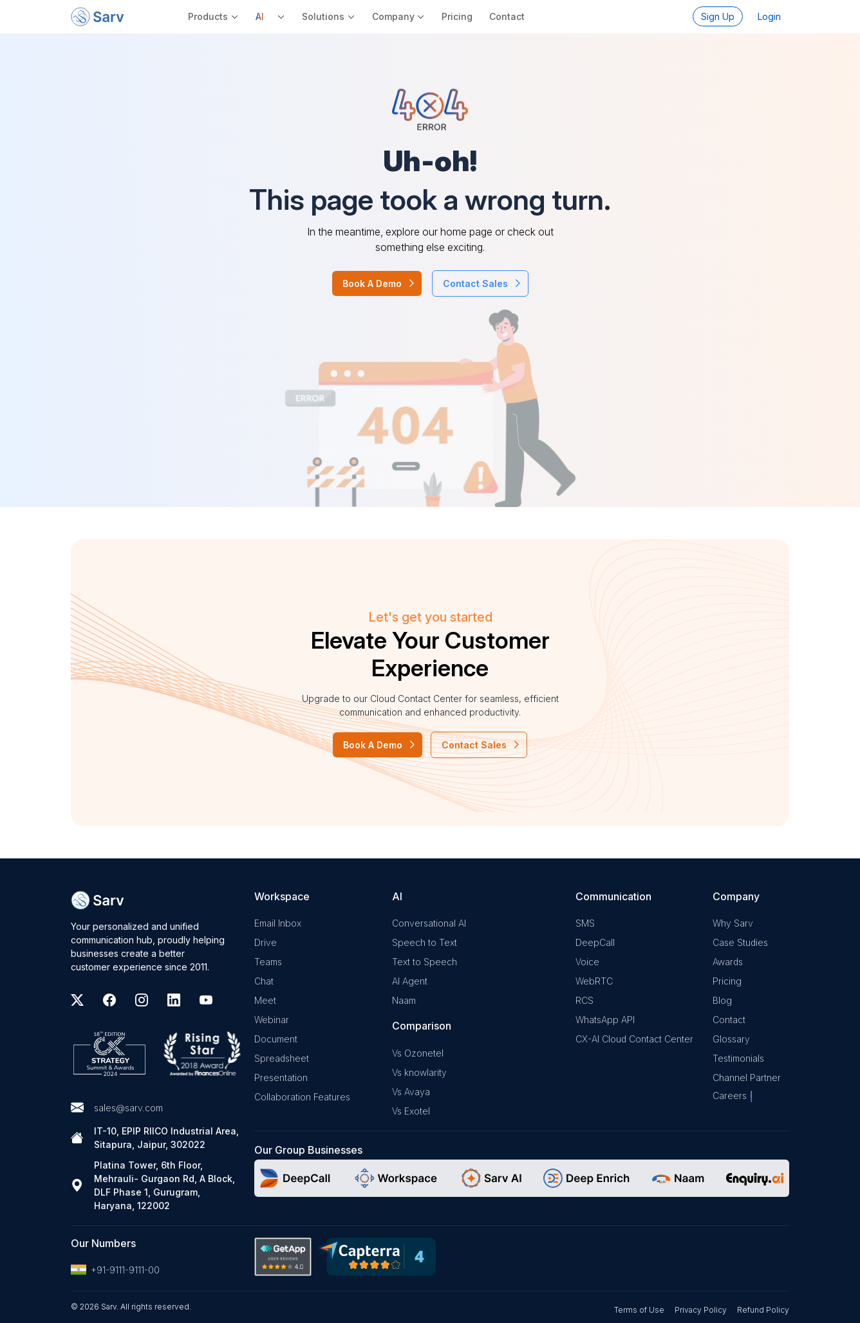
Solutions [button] (323, 16)
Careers (730, 1095)
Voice (587, 961)
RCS (584, 1000)
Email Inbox (277, 923)
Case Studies (740, 942)
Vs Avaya (411, 1091)
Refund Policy (763, 1310)
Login (769, 16)
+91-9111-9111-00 (115, 1269)
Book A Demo (372, 283)
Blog (722, 1000)
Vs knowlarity (419, 1072)
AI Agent (409, 981)
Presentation (281, 1077)
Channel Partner (747, 1077)
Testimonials (738, 1058)
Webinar (271, 1019)
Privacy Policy (701, 1310)
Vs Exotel (411, 1111)
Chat (264, 981)
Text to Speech (424, 961)
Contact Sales (475, 283)
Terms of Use (639, 1310)
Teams (268, 961)
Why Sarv (733, 923)
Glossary (731, 1038)
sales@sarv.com (128, 1107)
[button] (270, 16)
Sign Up (717, 16)
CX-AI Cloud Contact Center (634, 1038)
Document (275, 1038)
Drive (265, 942)
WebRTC (594, 981)
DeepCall (595, 942)
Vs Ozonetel (418, 1053)
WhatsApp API (605, 1019)
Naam (404, 1000)
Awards (728, 961)
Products (208, 16)
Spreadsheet (281, 1058)
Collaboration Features (302, 1096)
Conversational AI (429, 923)
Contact (507, 16)
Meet (265, 1000)
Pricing (457, 16)
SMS (585, 923)
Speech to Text (424, 942)
